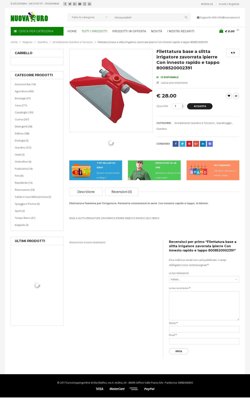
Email (173, 335)
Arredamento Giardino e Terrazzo (73, 42)
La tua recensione (179, 288)
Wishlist (229, 96)
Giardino (42, 42)
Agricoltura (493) (24, 91)
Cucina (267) (22, 119)
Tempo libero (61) (25, 218)
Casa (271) (21, 105)
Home (14, 42)
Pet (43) (19, 175)
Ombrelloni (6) (23, 161)
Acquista (200, 106)
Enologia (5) (21, 140)
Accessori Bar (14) (25, 84)
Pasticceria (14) (23, 168)
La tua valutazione (179, 273)
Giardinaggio (224, 123)
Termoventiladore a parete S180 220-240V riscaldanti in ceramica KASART (46, 322)
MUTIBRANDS (222, 165)
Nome (173, 323)
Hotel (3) (19, 154)
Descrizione (86, 192)
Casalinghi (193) (24, 112)
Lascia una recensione (174, 82)
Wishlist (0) (207, 4)
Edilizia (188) (22, 133)
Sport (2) (20, 211)
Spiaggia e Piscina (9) (27, 204)
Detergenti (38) (23, 126)
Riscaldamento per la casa (46, 310)
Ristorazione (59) (25, 189)
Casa (36, 305)
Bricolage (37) (22, 98)
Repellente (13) (23, 182)
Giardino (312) (23, 147)
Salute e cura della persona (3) (33, 197)
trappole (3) (21, 225)
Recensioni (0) (122, 192)
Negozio (27, 42)
